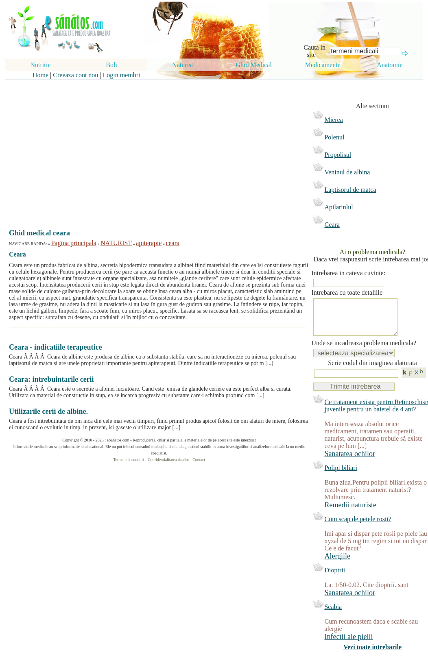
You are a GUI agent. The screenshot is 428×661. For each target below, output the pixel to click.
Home (40, 75)
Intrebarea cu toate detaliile (346, 292)
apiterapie (149, 242)
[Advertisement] (153, 147)
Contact (198, 459)
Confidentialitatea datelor (168, 459)
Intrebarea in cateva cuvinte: (348, 273)
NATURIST (116, 242)
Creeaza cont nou (75, 75)
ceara (172, 242)
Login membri (121, 75)
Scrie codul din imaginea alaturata (372, 370)
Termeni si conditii (128, 459)
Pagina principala (73, 242)
